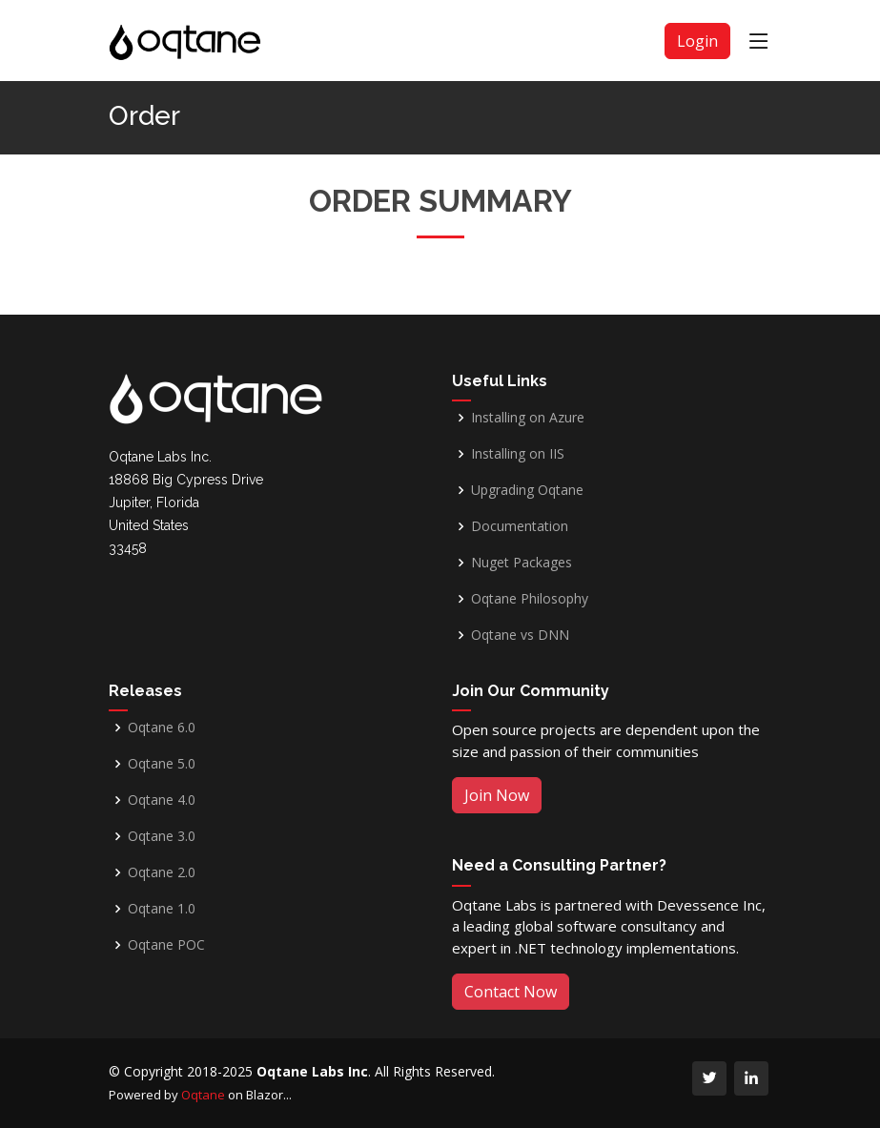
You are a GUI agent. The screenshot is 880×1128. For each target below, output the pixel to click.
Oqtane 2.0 (161, 872)
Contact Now (510, 991)
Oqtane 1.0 (161, 908)
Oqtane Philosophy (529, 598)
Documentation (519, 526)
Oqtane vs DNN (520, 635)
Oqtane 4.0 (161, 800)
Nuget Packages (521, 562)
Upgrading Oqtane (527, 490)
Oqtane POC (166, 945)
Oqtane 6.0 (161, 727)
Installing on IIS (517, 454)
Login (697, 41)
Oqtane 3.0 (161, 836)
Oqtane (203, 1094)
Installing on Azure (527, 417)
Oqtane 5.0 (161, 763)
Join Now (496, 795)
